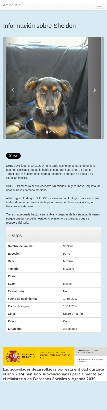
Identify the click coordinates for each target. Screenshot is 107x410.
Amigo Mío (12, 5)
